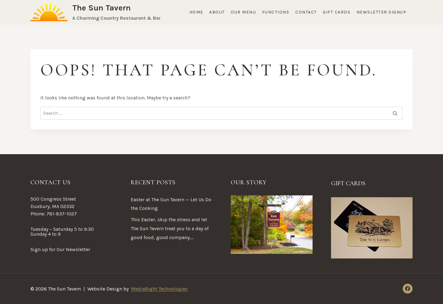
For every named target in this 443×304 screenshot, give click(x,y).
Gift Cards (336, 12)
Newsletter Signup (382, 12)
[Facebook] (408, 289)
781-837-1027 (61, 214)
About (217, 12)
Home (196, 12)
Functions (275, 12)
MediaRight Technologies (159, 289)
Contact (306, 12)
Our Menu (243, 12)
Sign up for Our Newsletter (60, 249)
